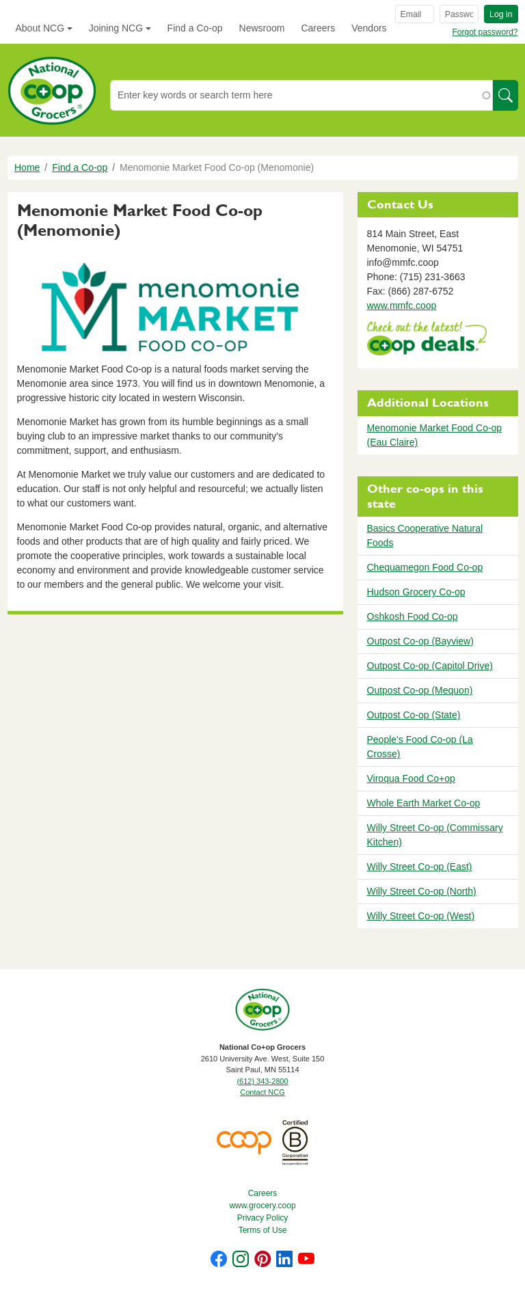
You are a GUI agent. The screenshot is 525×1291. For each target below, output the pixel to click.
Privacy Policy (262, 1218)
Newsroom (262, 28)
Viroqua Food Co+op (411, 778)
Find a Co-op (195, 28)
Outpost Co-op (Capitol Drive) (430, 665)
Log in (500, 14)
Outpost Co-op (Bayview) (420, 641)
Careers (318, 28)
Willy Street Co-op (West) (421, 915)
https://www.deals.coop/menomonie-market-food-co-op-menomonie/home (427, 340)
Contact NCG (262, 1092)
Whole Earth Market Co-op (424, 803)
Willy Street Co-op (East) (419, 866)
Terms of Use (263, 1230)
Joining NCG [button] (116, 28)
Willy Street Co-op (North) (421, 891)
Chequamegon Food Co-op (425, 567)
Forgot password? (484, 32)
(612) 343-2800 (262, 1081)
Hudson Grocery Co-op (416, 591)
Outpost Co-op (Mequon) (420, 690)
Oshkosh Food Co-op (412, 616)
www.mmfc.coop (402, 305)
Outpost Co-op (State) (414, 714)
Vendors (368, 28)
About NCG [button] (40, 28)
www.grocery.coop (262, 1205)
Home (27, 167)
